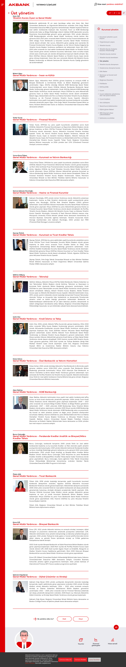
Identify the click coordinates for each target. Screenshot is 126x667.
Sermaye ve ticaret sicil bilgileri (108, 77)
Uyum (102, 92)
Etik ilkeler (103, 73)
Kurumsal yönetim (108, 29)
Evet (63, 619)
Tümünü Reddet (80, 660)
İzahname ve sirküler (107, 121)
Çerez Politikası (30, 663)
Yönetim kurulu (105, 45)
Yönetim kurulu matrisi (108, 54)
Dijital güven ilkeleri (107, 113)
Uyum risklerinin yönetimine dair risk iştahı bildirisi (109, 97)
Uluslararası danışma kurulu (107, 68)
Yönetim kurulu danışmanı (109, 64)
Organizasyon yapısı (107, 42)
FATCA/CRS (104, 89)
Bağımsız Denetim (106, 82)
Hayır (80, 619)
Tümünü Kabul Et (65, 660)
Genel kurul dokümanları (109, 109)
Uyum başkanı (105, 102)
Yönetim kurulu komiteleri (109, 57)
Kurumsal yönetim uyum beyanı (109, 37)
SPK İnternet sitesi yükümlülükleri (106, 117)
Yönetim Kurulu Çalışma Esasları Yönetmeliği (109, 49)
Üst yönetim (104, 61)
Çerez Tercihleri (94, 660)
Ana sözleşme (105, 106)
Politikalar (103, 85)
